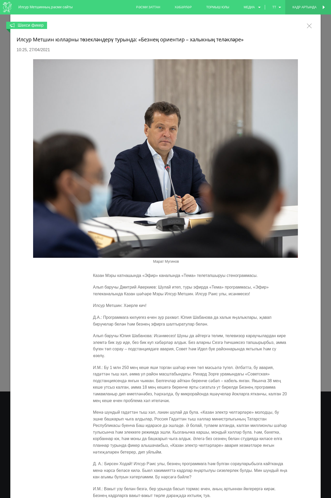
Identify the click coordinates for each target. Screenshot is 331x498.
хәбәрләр (183, 7)
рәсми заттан (148, 7)
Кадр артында (304, 7)
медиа (249, 7)
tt (274, 7)
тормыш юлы (217, 7)
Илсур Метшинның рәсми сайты (45, 7)
